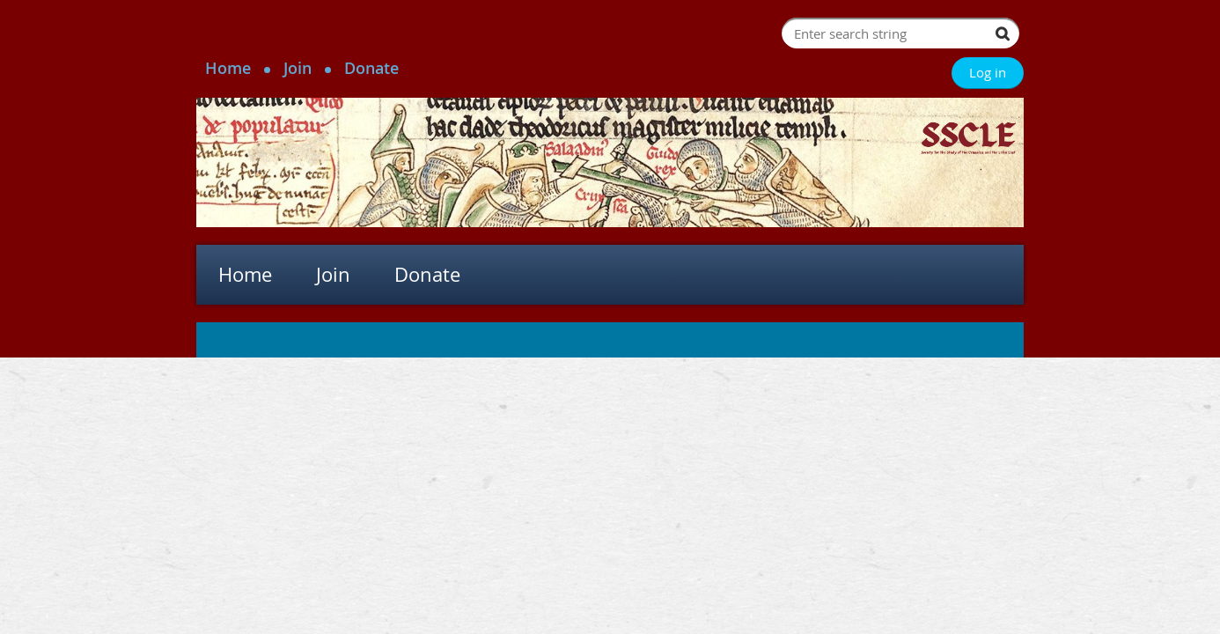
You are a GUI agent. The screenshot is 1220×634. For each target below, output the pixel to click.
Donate (371, 67)
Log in (987, 72)
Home (228, 67)
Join (297, 67)
